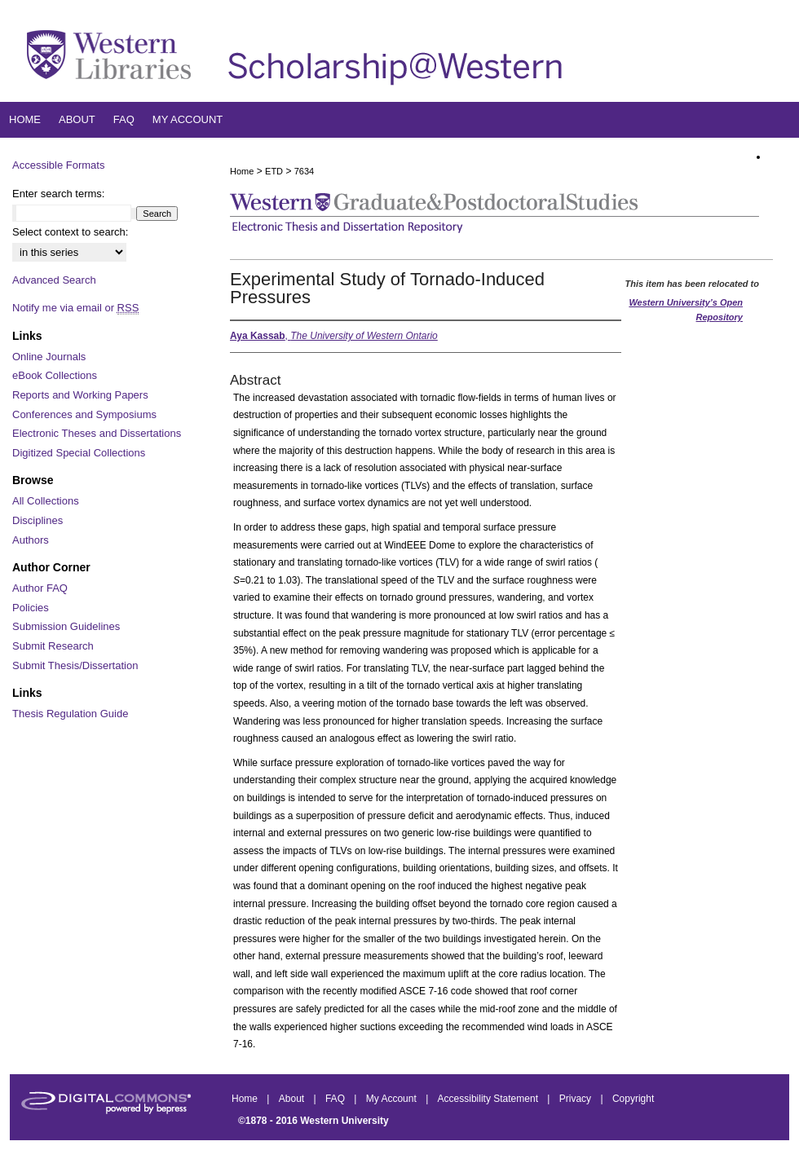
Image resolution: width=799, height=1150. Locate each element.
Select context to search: (70, 232)
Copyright (633, 1098)
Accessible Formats (58, 165)
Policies (30, 607)
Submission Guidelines (66, 626)
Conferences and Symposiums (84, 414)
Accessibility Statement (489, 1098)
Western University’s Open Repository (686, 309)
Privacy (576, 1098)
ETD (274, 171)
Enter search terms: (58, 193)
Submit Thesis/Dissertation (75, 665)
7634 (304, 171)
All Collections (45, 501)
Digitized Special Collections (78, 453)
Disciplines (37, 520)
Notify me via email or (75, 308)
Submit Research (53, 646)
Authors (30, 540)
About (293, 1098)
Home (242, 171)
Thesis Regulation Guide (70, 713)
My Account (392, 1098)
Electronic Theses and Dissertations (96, 433)
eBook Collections (54, 375)
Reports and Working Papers (80, 395)
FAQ (336, 1098)
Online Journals (49, 356)
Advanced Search (54, 280)
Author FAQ (40, 588)
